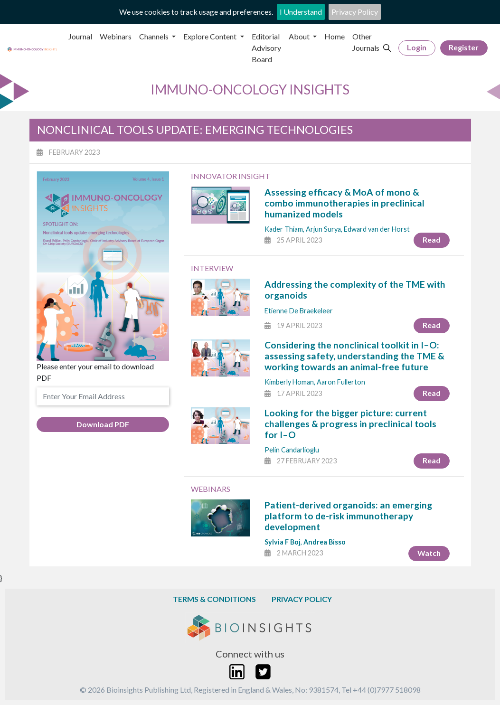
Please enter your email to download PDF (95, 372)
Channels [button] (154, 36)
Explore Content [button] (210, 36)
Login (416, 47)
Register (464, 47)
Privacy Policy (354, 11)
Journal (80, 36)
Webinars (116, 36)
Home (334, 36)
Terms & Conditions (214, 598)
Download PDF (102, 424)
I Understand (301, 11)
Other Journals (365, 42)
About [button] (300, 36)
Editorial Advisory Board (266, 48)
